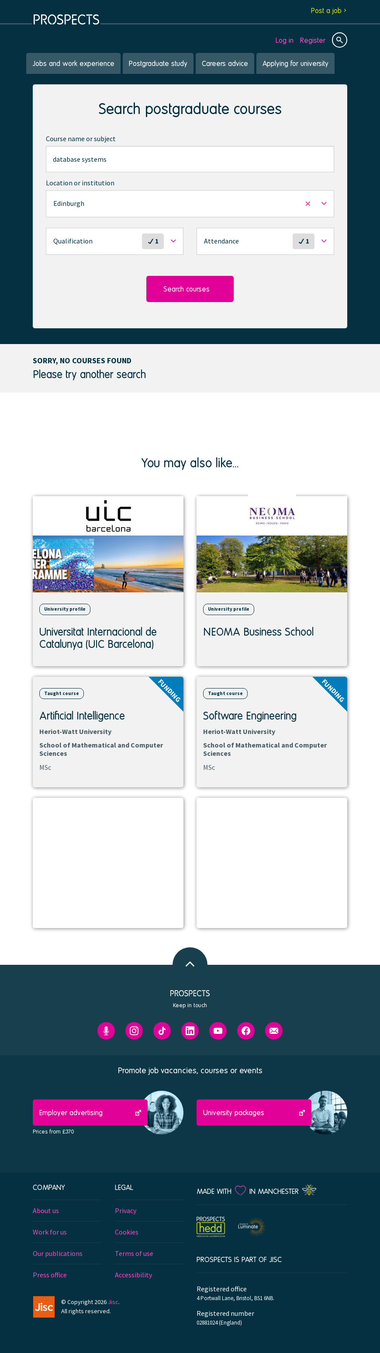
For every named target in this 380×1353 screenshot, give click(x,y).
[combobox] (190, 159)
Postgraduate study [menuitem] (158, 63)
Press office (50, 1274)
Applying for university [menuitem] (295, 63)
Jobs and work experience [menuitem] (73, 63)
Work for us (50, 1232)
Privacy (125, 1210)
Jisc (113, 1302)
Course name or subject (81, 138)
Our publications (58, 1253)
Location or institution (80, 182)
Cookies (126, 1232)
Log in (285, 40)
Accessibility (133, 1274)
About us (46, 1210)
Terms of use (134, 1253)
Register (312, 40)
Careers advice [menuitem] (225, 63)
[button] (190, 204)
